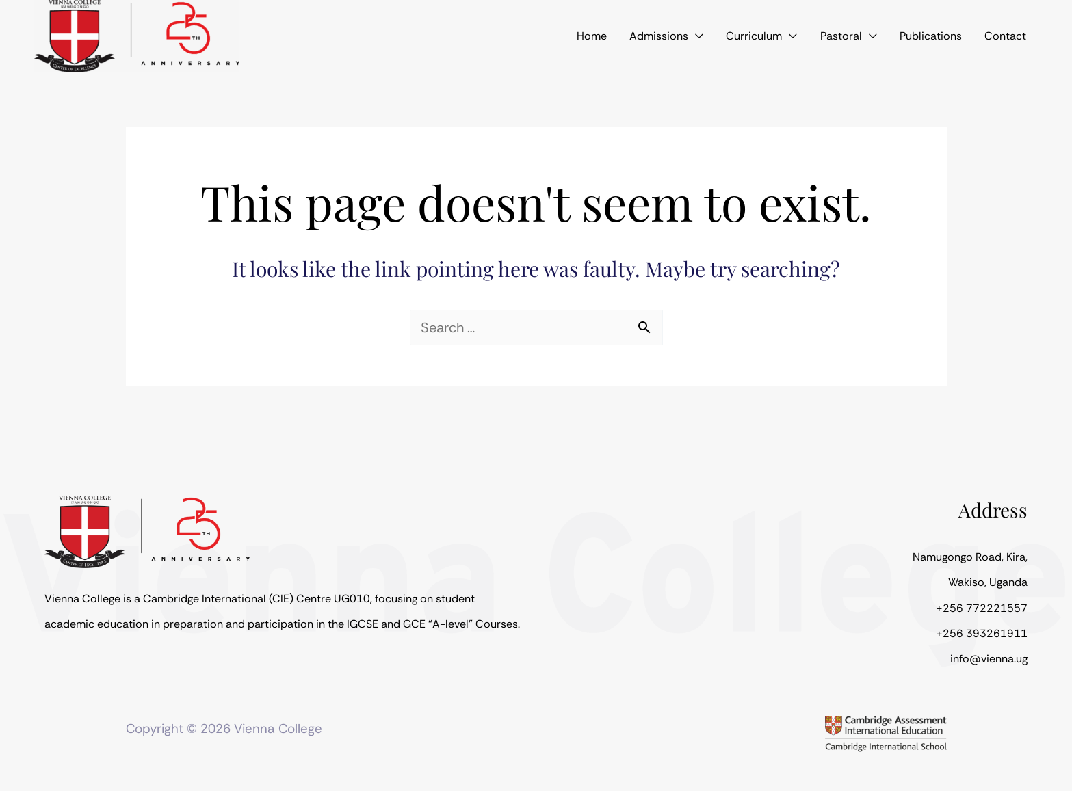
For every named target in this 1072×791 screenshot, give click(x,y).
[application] (736, 36)
